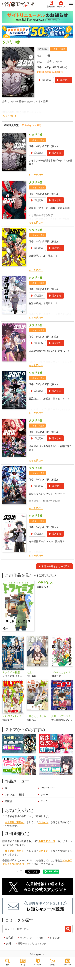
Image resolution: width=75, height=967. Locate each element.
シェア (19, 871)
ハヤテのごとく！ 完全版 (62, 672)
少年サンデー (54, 61)
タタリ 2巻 (35, 182)
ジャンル (55, 937)
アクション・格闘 (14, 794)
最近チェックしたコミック (32, 943)
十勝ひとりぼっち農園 (37, 716)
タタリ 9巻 (35, 515)
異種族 (8, 801)
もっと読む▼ (9, 116)
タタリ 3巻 (35, 229)
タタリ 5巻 (35, 325)
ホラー (44, 794)
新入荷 (9, 937)
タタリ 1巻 (35, 134)
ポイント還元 (59, 49)
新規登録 (51, 4)
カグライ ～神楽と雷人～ (13, 672)
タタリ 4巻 (35, 277)
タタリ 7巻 (35, 420)
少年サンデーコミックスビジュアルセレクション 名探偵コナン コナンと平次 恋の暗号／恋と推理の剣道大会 (62, 716)
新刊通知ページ (46, 841)
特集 (41, 937)
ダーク (44, 801)
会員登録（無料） (14, 822)
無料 (8, 943)
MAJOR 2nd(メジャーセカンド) (13, 716)
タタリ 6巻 (35, 372)
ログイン (61, 4)
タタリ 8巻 (35, 468)
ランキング (26, 937)
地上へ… (31, 672)
